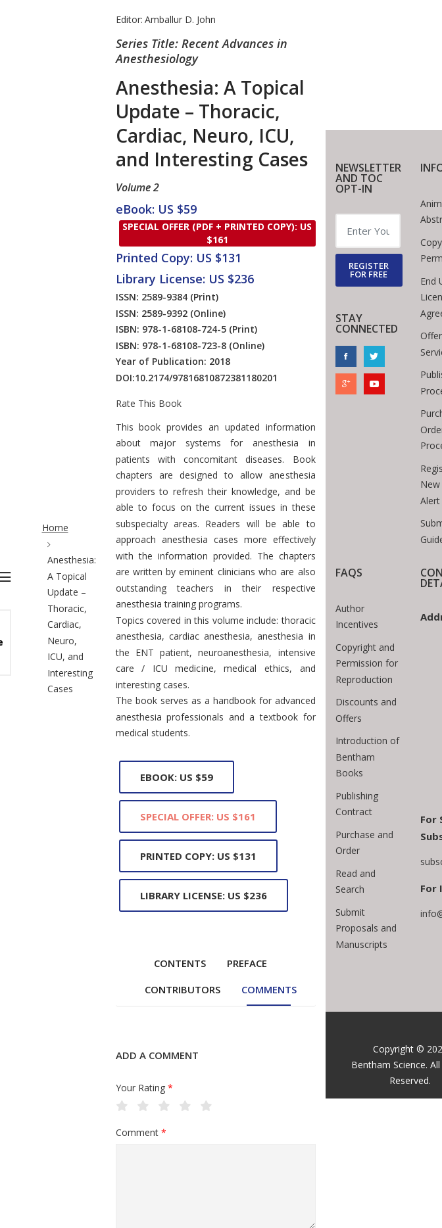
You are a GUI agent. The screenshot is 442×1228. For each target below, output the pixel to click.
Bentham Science (388, 1064)
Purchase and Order (364, 842)
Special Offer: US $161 (198, 816)
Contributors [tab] (182, 989)
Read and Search (355, 881)
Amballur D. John (180, 19)
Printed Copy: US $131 (198, 855)
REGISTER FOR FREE (369, 270)
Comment (141, 1133)
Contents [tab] (180, 963)
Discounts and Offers (366, 710)
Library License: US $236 (203, 895)
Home (55, 527)
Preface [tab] (247, 963)
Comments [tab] (269, 989)
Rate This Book (149, 404)
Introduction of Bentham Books (367, 756)
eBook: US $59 (176, 777)
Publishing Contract (356, 804)
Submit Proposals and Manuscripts (366, 928)
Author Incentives (356, 616)
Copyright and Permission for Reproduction (366, 663)
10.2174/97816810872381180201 (206, 377)
